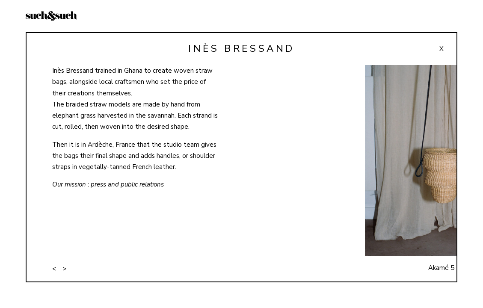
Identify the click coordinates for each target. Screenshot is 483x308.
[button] (402, 173)
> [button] (64, 268)
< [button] (54, 268)
